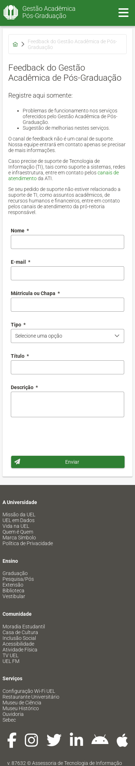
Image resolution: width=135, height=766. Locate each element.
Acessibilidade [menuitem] (18, 644)
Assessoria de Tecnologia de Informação (77, 763)
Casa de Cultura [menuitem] (20, 632)
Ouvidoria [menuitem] (13, 714)
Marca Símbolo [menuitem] (19, 537)
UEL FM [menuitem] (11, 661)
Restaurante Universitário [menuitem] (31, 697)
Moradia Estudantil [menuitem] (24, 626)
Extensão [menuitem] (13, 585)
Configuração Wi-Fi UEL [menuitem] (29, 691)
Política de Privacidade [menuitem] (28, 543)
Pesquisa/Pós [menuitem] (18, 579)
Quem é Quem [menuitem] (18, 532)
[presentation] (65, 436)
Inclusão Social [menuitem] (19, 638)
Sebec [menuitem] (9, 720)
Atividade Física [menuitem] (20, 650)
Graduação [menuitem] (15, 573)
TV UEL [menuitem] (10, 655)
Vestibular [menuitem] (14, 596)
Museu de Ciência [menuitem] (22, 702)
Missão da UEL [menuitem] (19, 514)
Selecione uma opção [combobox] (38, 336)
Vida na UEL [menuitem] (16, 526)
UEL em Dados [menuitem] (19, 520)
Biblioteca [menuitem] (13, 590)
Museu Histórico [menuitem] (21, 708)
